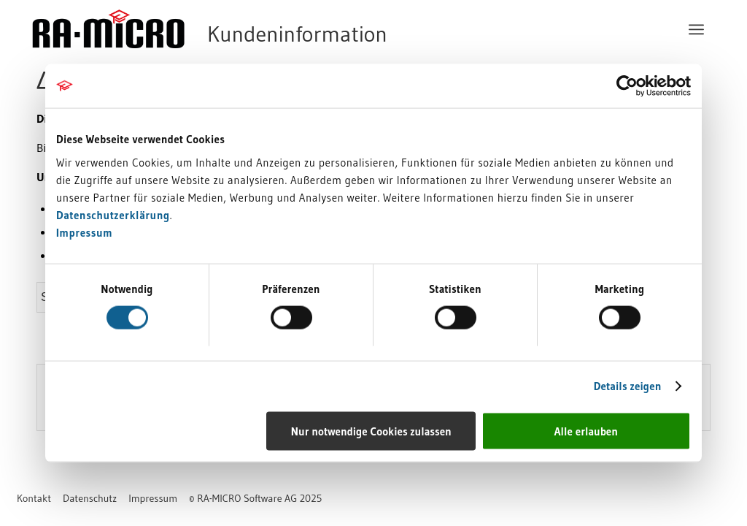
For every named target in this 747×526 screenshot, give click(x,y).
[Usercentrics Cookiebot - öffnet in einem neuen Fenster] (627, 86)
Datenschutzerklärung (113, 214)
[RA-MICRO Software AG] (269, 29)
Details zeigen (628, 386)
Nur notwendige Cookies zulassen (371, 431)
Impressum (84, 232)
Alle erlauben (586, 431)
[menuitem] (696, 29)
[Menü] (696, 29)
